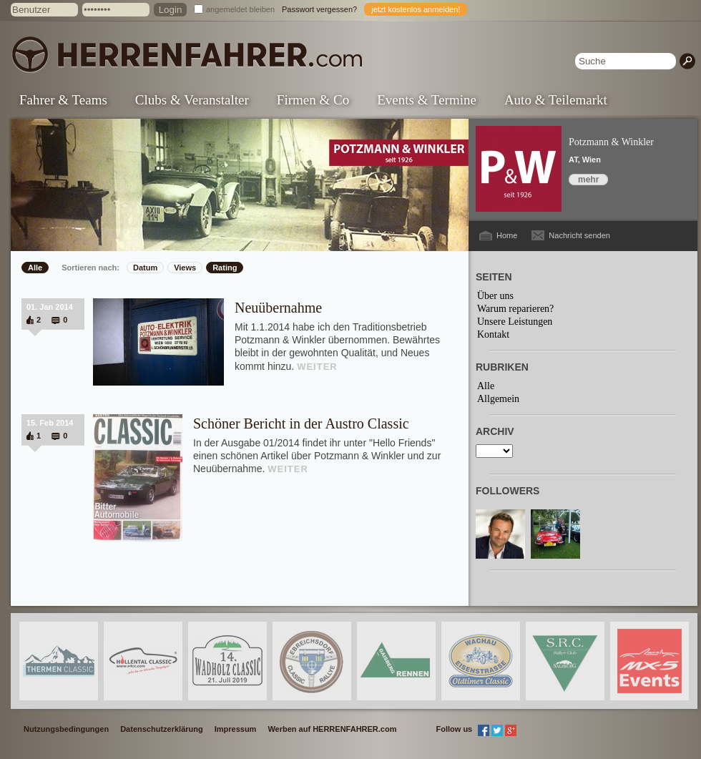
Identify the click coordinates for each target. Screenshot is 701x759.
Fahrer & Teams (63, 99)
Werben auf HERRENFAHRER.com (332, 729)
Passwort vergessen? (319, 9)
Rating (224, 267)
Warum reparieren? (515, 308)
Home (506, 235)
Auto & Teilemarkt (555, 99)
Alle (35, 267)
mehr (588, 180)
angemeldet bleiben (240, 9)
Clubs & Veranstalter (192, 99)
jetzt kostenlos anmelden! (415, 9)
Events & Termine (426, 99)
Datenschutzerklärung (161, 729)
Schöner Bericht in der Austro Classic (301, 423)
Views (185, 267)
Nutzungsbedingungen (66, 729)
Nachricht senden (579, 235)
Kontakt (493, 334)
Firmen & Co (313, 99)
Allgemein (498, 398)
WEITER (317, 366)
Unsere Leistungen (514, 321)
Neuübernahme (278, 307)
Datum (145, 267)
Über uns (495, 295)
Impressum (236, 729)
